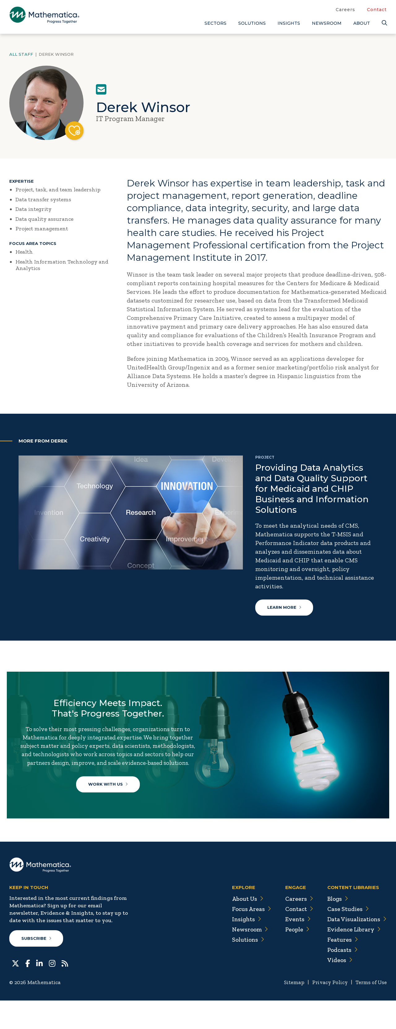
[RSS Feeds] (65, 991)
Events (294, 947)
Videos (338, 988)
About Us (243, 927)
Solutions (252, 23)
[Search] (384, 23)
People (294, 957)
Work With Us (110, 799)
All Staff (21, 54)
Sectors (215, 23)
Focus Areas (247, 937)
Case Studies (346, 937)
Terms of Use (370, 1010)
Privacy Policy (327, 1010)
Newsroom (327, 23)
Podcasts (340, 978)
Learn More (285, 607)
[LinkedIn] (39, 991)
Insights (289, 23)
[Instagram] (52, 991)
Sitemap (291, 1010)
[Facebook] (27, 991)
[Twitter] (15, 991)
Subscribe (37, 966)
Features (340, 968)
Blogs (336, 927)
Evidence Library (352, 957)
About (361, 23)
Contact (377, 9)
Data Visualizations (356, 947)
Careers (345, 9)
